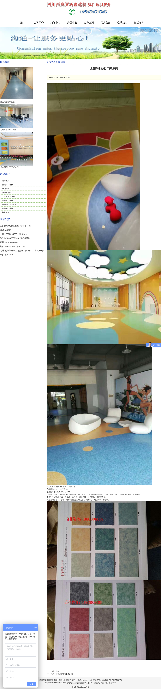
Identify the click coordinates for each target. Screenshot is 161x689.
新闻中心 (55, 22)
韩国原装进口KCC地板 (64, 674)
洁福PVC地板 (7, 200)
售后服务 (139, 22)
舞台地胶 (5, 181)
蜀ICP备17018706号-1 (80, 687)
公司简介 (39, 22)
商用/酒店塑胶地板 (9, 204)
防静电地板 (6, 193)
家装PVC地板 (7, 208)
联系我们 (122, 22)
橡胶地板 (5, 212)
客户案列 (89, 22)
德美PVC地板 (7, 185)
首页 (22, 22)
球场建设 (5, 189)
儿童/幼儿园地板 (8, 197)
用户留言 (106, 22)
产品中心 (72, 22)
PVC (60, 487)
